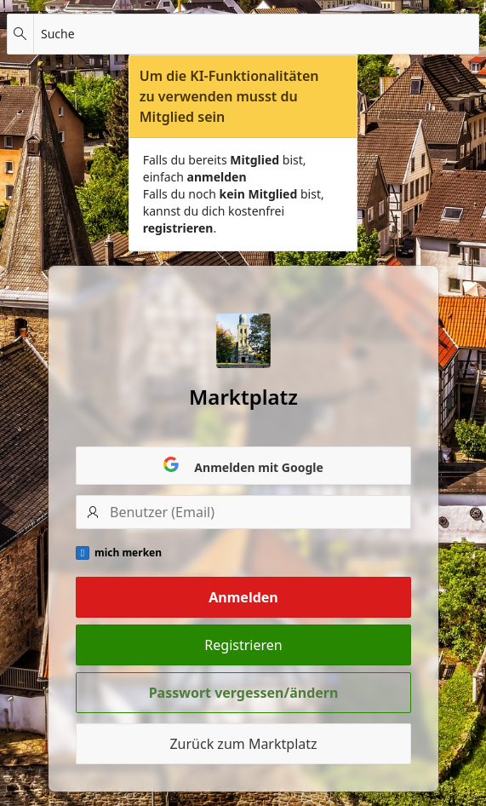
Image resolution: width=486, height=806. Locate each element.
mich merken (128, 553)
